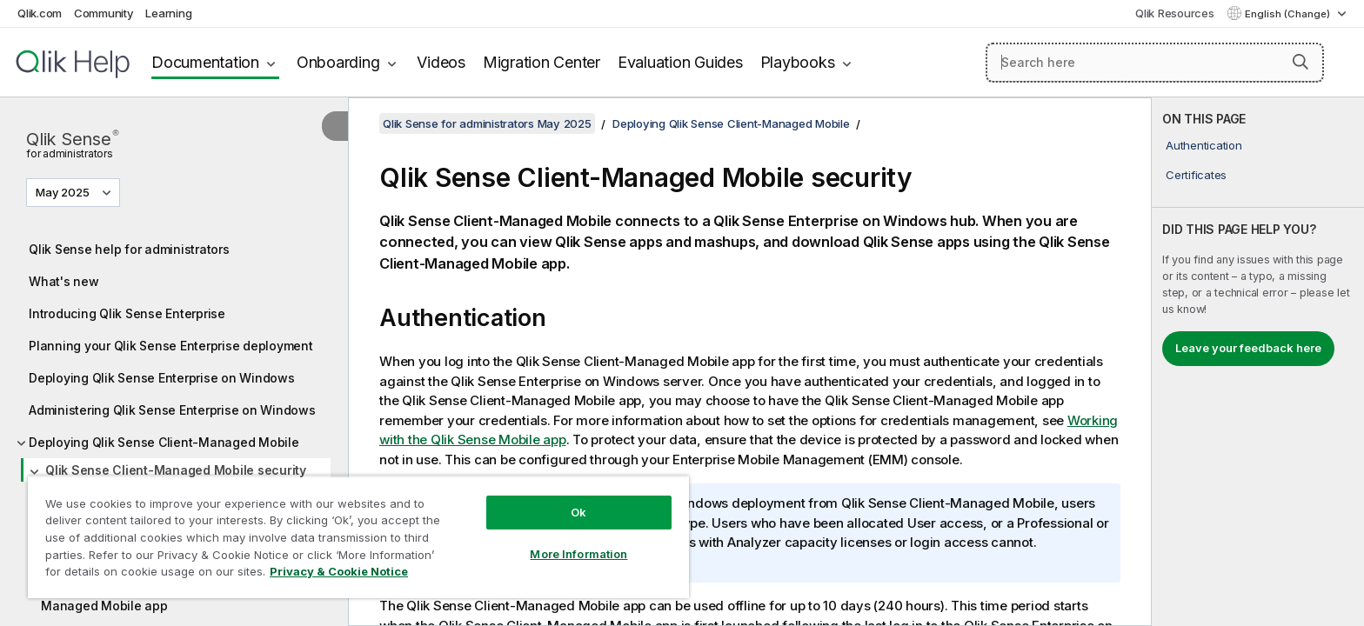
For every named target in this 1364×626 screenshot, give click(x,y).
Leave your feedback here (1248, 348)
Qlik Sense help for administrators (129, 249)
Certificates (1196, 175)
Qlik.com (39, 13)
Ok (578, 512)
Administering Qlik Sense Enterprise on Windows (172, 410)
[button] (1300, 61)
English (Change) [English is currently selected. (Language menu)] (1289, 14)
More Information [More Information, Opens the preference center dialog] (578, 554)
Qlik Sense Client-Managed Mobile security (175, 470)
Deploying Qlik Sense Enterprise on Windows (162, 377)
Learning (168, 13)
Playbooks (797, 62)
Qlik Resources (1174, 13)
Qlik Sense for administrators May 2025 (487, 123)
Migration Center (541, 62)
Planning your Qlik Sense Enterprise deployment (171, 345)
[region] (358, 537)
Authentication (1204, 145)
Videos (441, 62)
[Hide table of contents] (335, 126)
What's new (64, 281)
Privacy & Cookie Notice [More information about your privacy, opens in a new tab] (339, 571)
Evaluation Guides (680, 62)
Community (104, 13)
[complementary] (1258, 361)
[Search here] (1154, 62)
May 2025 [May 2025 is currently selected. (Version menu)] (64, 192)
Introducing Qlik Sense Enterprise (127, 313)
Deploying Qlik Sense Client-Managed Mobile (164, 442)
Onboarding (338, 62)
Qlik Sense (72, 142)
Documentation (205, 62)
